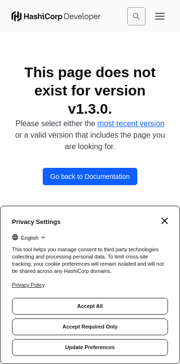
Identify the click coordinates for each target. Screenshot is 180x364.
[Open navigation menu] (159, 16)
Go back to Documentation (90, 176)
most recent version (131, 123)
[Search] (136, 16)
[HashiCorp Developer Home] (56, 16)
